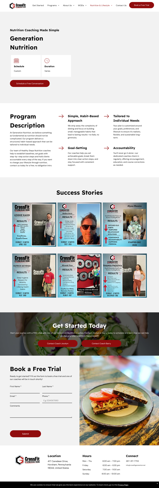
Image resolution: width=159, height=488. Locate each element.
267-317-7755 (132, 461)
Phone (45, 396)
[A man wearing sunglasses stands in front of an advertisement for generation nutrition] (80, 224)
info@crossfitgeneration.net (135, 465)
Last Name (47, 386)
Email (13, 396)
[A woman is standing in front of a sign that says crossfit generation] (125, 275)
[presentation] (29, 423)
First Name (15, 386)
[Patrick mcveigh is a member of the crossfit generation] (34, 275)
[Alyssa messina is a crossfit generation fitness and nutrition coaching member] (125, 224)
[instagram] (132, 470)
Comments (15, 406)
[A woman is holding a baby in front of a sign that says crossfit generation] (80, 275)
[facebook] (128, 470)
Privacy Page (123, 485)
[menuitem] (38, 5)
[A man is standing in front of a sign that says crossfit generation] (34, 224)
